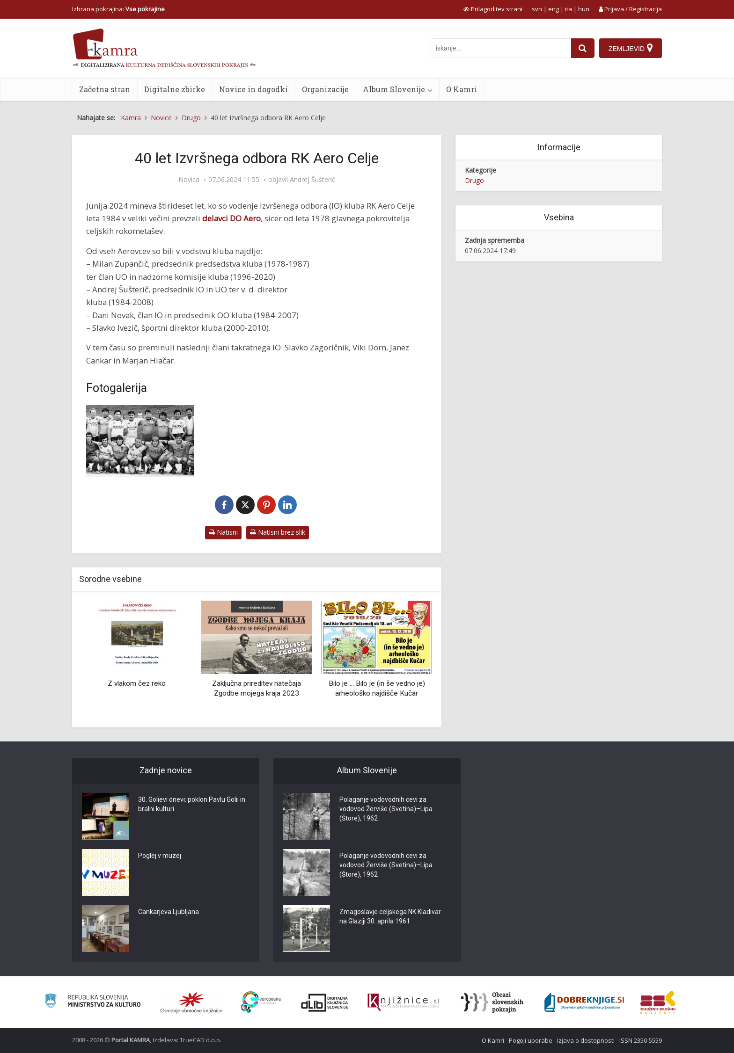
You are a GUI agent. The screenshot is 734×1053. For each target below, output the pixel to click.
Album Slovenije (394, 89)
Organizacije (325, 89)
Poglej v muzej (159, 856)
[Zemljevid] (630, 48)
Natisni (223, 532)
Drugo (474, 180)
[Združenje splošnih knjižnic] (657, 1002)
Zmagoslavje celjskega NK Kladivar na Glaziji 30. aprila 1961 (390, 916)
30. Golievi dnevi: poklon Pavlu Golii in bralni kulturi (191, 804)
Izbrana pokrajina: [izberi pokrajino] (118, 9)
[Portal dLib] (325, 1002)
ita (568, 9)
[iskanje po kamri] (501, 48)
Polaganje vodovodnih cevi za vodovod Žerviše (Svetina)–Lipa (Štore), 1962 (386, 809)
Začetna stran (104, 89)
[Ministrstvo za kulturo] (92, 1002)
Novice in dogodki (253, 89)
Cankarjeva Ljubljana (168, 912)
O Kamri (461, 89)
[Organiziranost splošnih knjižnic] (191, 1002)
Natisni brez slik (277, 532)
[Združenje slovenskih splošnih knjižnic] (403, 1002)
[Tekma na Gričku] (140, 441)
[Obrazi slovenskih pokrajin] (492, 1002)
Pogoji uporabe (530, 1040)
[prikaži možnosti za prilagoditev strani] (492, 9)
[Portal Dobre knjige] (584, 1002)
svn (537, 9)
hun (583, 9)
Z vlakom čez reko (137, 683)
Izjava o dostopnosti (586, 1040)
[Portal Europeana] (261, 1002)
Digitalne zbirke (174, 89)
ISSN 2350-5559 (640, 1040)
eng (553, 9)
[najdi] (583, 48)
